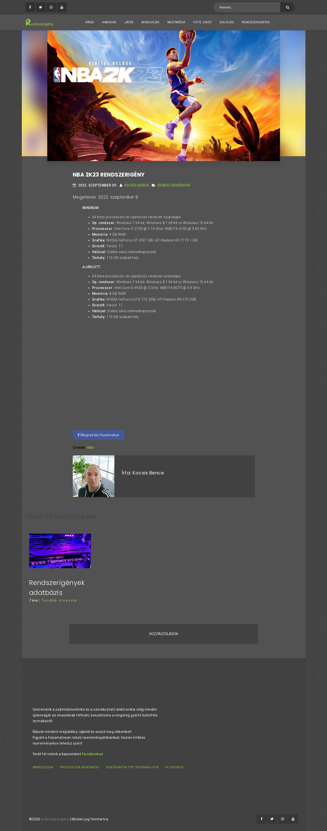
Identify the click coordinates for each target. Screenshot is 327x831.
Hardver (109, 22)
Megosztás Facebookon (99, 435)
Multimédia (176, 22)
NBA (90, 448)
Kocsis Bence (136, 185)
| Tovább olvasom (58, 600)
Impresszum (43, 767)
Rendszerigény (57, 819)
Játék (129, 22)
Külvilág (227, 22)
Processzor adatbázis (79, 767)
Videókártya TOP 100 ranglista (132, 767)
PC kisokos (174, 767)
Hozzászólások (163, 634)
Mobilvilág (150, 22)
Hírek (89, 22)
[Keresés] (287, 7)
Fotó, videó (202, 22)
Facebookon (92, 754)
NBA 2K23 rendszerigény (109, 175)
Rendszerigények (256, 22)
